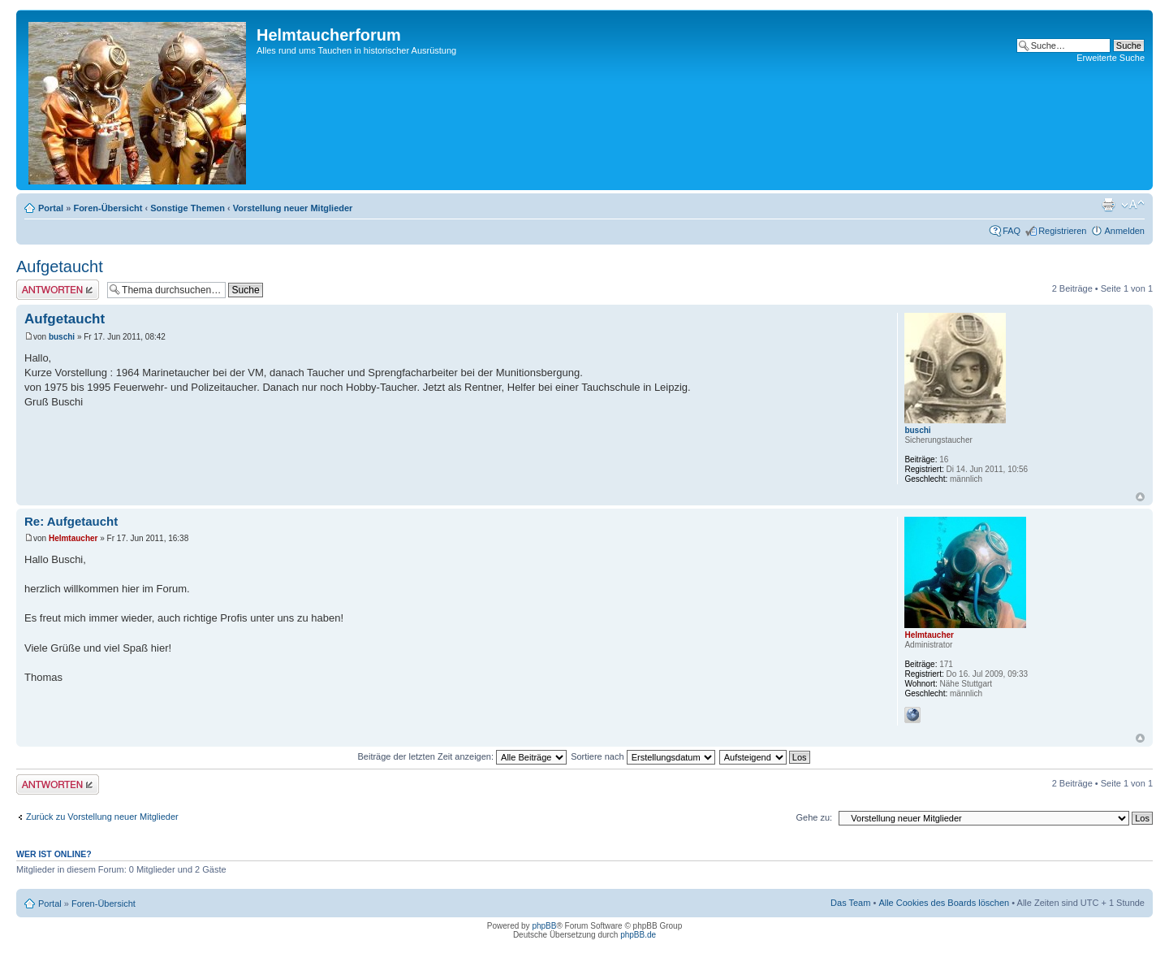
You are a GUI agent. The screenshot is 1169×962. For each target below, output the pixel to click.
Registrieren (1062, 231)
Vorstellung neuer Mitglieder (293, 208)
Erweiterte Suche (1110, 58)
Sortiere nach (642, 756)
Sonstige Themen (187, 208)
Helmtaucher (73, 538)
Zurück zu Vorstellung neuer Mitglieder (102, 816)
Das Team (850, 903)
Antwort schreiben (57, 290)
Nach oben (1140, 496)
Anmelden (1124, 231)
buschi (62, 336)
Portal (50, 208)
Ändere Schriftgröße (1133, 204)
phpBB (544, 925)
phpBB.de (638, 934)
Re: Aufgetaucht (71, 521)
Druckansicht (1108, 204)
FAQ (1011, 231)
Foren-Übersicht (107, 208)
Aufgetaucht (59, 266)
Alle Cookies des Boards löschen (943, 903)
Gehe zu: (814, 817)
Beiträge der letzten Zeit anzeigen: (462, 756)
